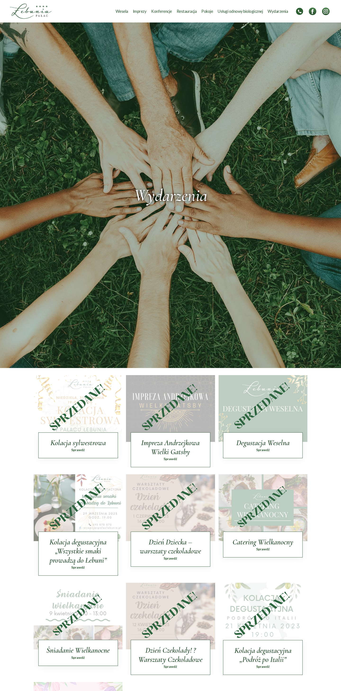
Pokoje (207, 11)
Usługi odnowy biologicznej (240, 11)
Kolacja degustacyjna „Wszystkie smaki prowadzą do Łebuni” (78, 551)
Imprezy (140, 11)
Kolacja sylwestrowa (78, 442)
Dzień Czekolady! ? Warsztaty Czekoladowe (170, 655)
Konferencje (161, 11)
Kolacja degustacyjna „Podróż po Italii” (263, 655)
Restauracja (187, 11)
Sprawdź (78, 450)
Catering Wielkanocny (263, 542)
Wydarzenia (278, 11)
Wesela (122, 11)
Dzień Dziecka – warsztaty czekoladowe (170, 546)
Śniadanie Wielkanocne (78, 650)
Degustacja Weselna (263, 442)
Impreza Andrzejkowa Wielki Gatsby (170, 447)
